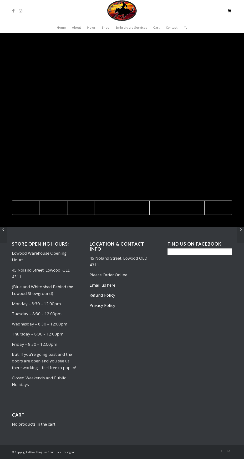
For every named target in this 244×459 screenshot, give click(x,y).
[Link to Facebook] (13, 10)
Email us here (102, 285)
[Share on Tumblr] (135, 208)
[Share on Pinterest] (81, 208)
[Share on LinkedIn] (108, 208)
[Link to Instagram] (20, 10)
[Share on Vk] (163, 208)
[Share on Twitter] (53, 208)
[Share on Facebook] (26, 208)
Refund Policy (102, 295)
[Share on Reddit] (190, 208)
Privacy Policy (102, 305)
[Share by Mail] (218, 208)
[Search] (184, 27)
